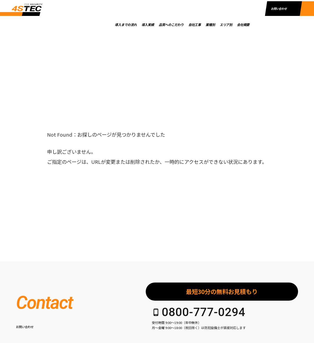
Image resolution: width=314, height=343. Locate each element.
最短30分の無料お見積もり (222, 291)
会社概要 (254, 24)
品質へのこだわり (182, 24)
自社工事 (205, 24)
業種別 (221, 24)
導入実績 (159, 24)
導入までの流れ (137, 24)
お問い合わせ (279, 24)
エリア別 (237, 24)
